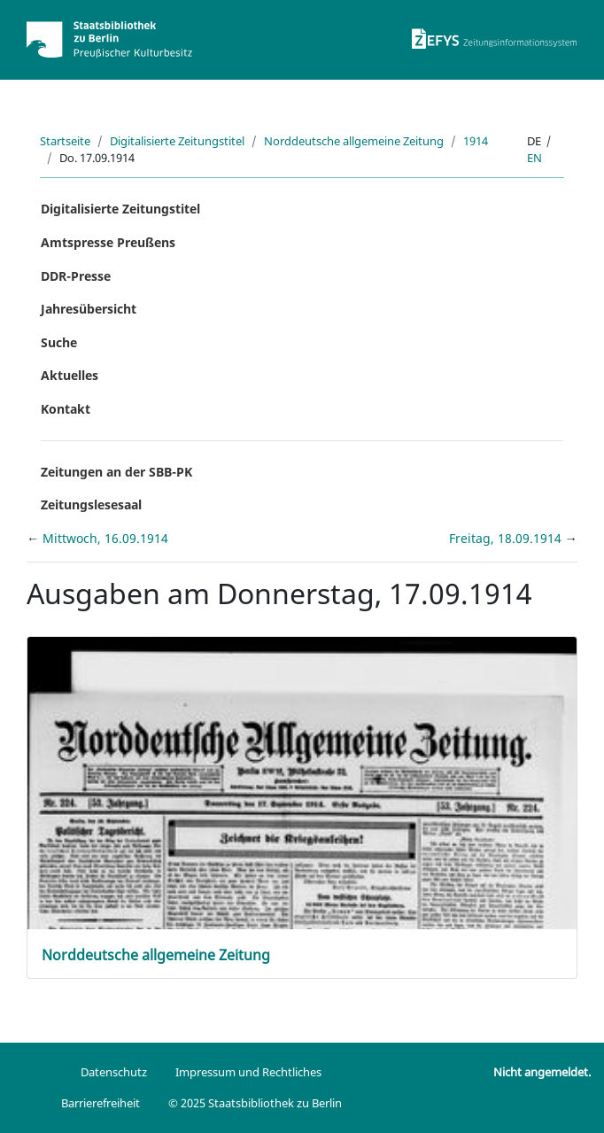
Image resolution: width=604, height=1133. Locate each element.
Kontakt (65, 408)
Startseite (65, 141)
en (534, 158)
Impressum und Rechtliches (248, 1072)
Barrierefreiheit (100, 1103)
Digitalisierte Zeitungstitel (177, 141)
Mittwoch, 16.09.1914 (105, 538)
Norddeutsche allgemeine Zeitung (354, 141)
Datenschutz (114, 1072)
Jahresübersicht (88, 308)
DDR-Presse (76, 276)
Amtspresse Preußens (108, 242)
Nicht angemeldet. (542, 1072)
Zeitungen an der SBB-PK (116, 471)
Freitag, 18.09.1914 (507, 538)
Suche (59, 342)
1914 (475, 141)
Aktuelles (69, 375)
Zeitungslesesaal (91, 504)
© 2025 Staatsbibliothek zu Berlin (255, 1103)
